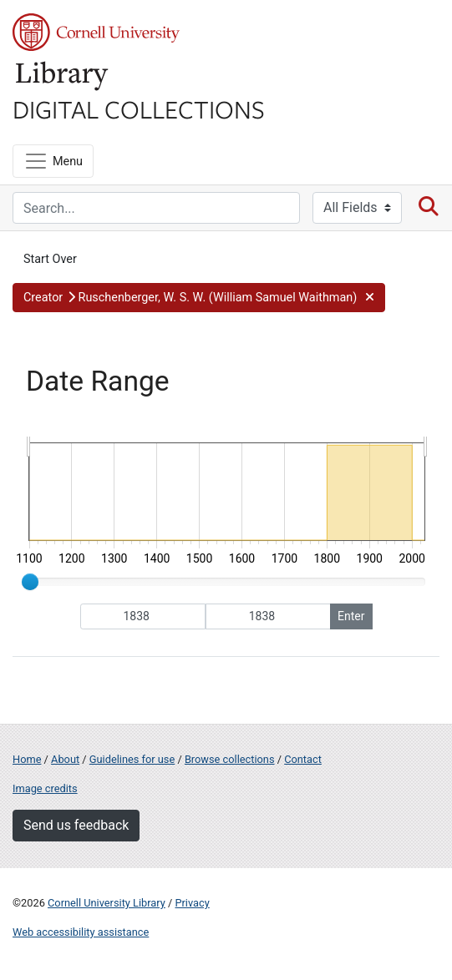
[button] (199, 298)
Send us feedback (76, 825)
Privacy (192, 903)
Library (63, 76)
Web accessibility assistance (81, 932)
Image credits (45, 788)
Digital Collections (139, 108)
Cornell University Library (106, 903)
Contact (303, 759)
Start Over (50, 259)
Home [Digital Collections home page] (27, 759)
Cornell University (96, 32)
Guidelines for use (132, 759)
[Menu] (53, 161)
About (65, 759)
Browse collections (230, 759)
